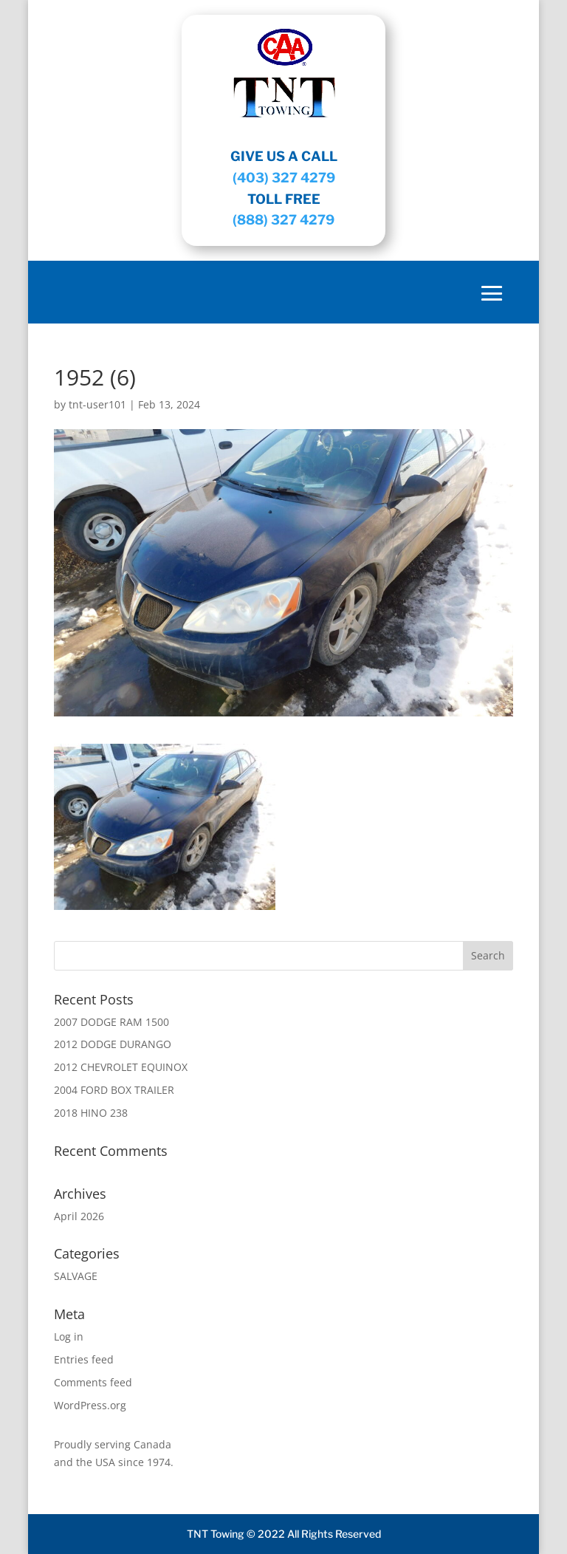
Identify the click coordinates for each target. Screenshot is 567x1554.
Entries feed (84, 1359)
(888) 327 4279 (283, 219)
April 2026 (79, 1216)
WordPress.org (90, 1405)
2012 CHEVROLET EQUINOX (121, 1067)
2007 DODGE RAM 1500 (111, 1022)
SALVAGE (75, 1276)
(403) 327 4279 (284, 177)
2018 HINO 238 (91, 1113)
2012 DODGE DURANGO (112, 1044)
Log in (68, 1336)
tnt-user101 (97, 404)
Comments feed (93, 1382)
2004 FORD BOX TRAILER (114, 1090)
